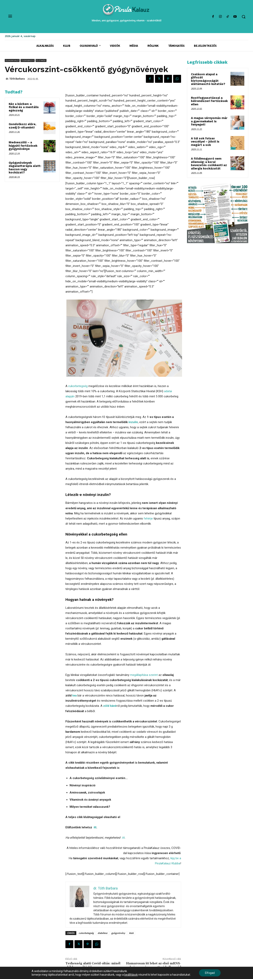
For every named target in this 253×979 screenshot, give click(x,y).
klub (131, 932)
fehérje (148, 518)
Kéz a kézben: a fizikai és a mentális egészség (24, 107)
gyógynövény (118, 932)
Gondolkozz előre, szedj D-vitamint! (22, 125)
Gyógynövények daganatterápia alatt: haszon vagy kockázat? (25, 167)
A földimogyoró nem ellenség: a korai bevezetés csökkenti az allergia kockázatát (209, 163)
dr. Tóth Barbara (15, 78)
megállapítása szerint (144, 675)
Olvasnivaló (12, 60)
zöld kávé (109, 706)
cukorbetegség (78, 386)
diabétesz (102, 932)
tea (74, 695)
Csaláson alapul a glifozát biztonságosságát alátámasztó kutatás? (208, 79)
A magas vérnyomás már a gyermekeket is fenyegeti (209, 121)
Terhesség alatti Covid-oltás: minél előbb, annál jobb (92, 965)
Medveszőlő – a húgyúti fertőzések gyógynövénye (23, 146)
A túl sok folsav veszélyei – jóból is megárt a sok (205, 142)
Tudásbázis (28, 60)
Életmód (41, 60)
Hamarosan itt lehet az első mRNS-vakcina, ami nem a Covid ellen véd (153, 965)
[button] (243, 16)
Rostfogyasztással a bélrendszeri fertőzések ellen (209, 101)
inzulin (133, 422)
